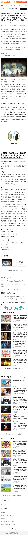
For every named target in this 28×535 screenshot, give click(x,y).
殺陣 (12, 284)
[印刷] (17, 290)
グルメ (11, 5)
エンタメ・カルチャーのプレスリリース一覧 (17, 495)
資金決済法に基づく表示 (8, 524)
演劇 (16, 284)
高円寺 (2, 286)
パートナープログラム (7, 515)
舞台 (20, 284)
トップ (2, 495)
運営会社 (4, 512)
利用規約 (4, 518)
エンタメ (6, 5)
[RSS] (18, 529)
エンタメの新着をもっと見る (14, 434)
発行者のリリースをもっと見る (14, 368)
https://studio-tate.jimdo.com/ (9, 55)
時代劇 (7, 284)
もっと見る (23, 377)
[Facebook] (8, 290)
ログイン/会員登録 (22, 2)
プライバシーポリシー (7, 521)
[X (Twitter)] (11, 290)
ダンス (17, 281)
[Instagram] (15, 529)
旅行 (15, 5)
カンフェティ (11, 281)
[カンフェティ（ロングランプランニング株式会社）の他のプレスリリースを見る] (23, 9)
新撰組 (2, 284)
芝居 (25, 284)
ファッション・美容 (22, 5)
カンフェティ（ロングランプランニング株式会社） (13, 25)
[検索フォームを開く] (14, 2)
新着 (2, 5)
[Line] (14, 290)
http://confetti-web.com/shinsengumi (10, 49)
